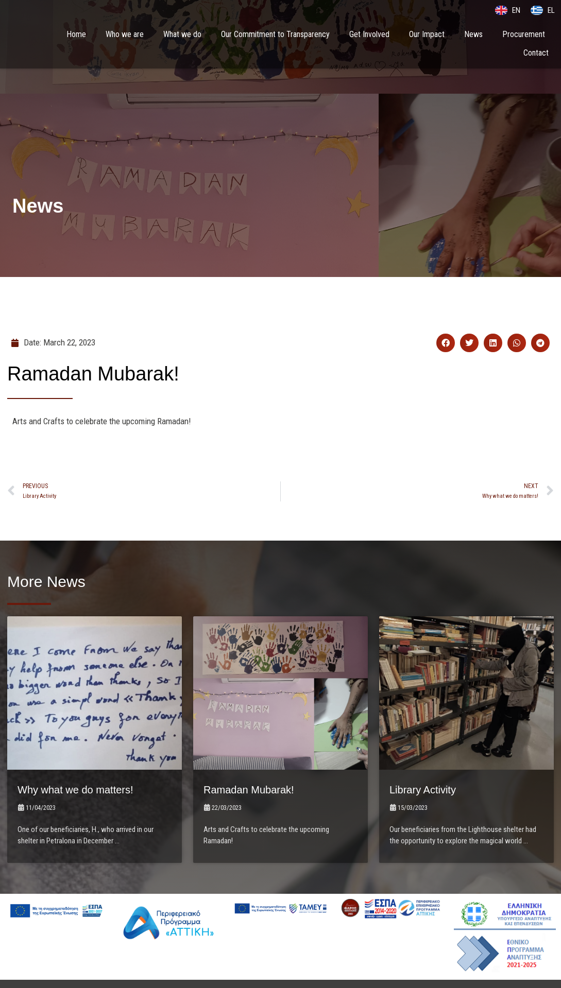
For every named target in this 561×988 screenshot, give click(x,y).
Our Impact (427, 35)
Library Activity (429, 750)
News (473, 35)
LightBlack (377, 958)
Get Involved (369, 35)
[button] (445, 343)
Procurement (523, 35)
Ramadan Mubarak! (257, 750)
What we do (182, 35)
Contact (536, 53)
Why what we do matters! (87, 750)
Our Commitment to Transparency (275, 35)
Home (76, 35)
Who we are (125, 35)
